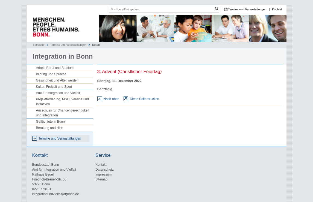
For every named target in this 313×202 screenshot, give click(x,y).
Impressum (103, 174)
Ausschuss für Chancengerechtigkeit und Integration (62, 112)
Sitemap (101, 179)
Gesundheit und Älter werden (57, 80)
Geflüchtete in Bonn (50, 121)
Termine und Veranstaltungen (247, 9)
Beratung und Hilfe (49, 128)
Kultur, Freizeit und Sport (54, 87)
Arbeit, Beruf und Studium (55, 68)
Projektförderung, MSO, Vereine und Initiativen (62, 101)
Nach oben (111, 99)
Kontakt (277, 9)
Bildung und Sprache (51, 74)
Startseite (39, 44)
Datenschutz (104, 169)
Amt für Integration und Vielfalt (58, 93)
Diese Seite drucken (144, 99)
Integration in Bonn (63, 56)
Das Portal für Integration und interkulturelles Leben (54, 28)
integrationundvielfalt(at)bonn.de (55, 194)
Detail (96, 44)
